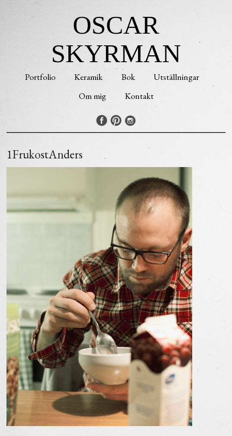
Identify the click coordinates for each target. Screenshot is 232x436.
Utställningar (176, 76)
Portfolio (40, 76)
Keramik (88, 76)
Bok (128, 76)
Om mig (92, 95)
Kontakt (139, 95)
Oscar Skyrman (116, 39)
